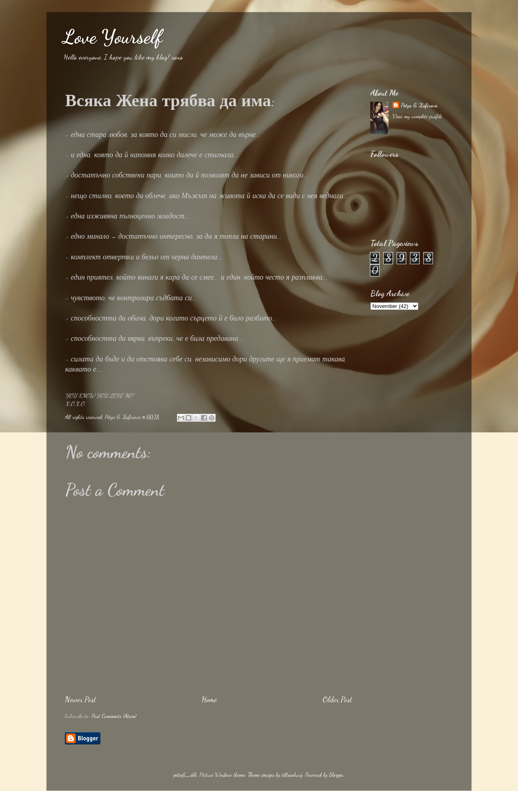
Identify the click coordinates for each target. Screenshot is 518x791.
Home (209, 699)
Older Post (337, 699)
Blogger (336, 775)
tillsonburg (292, 775)
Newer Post (80, 699)
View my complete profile (417, 116)
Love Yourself (112, 36)
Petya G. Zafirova (419, 105)
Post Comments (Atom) (113, 716)
